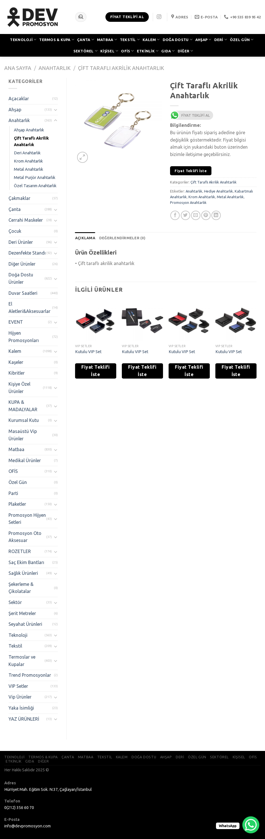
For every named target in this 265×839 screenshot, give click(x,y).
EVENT (16, 322)
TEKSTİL (130, 39)
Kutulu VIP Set (88, 351)
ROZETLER (20, 551)
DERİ (220, 39)
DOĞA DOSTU (177, 39)
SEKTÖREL (85, 51)
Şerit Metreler (22, 613)
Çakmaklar (19, 198)
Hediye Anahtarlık (218, 191)
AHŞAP (203, 39)
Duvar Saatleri (23, 293)
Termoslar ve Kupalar (22, 660)
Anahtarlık (55, 68)
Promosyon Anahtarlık (188, 202)
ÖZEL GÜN (242, 39)
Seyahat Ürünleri (25, 624)
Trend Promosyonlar (30, 675)
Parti (13, 493)
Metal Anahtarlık (28, 169)
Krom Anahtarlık (28, 161)
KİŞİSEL (109, 51)
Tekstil (15, 645)
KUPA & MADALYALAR (23, 406)
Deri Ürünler (21, 242)
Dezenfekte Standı (27, 252)
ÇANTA (85, 39)
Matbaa (16, 449)
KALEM (151, 39)
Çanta (15, 209)
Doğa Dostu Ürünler (21, 278)
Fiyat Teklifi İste (191, 171)
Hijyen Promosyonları (24, 336)
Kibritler (17, 372)
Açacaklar (19, 98)
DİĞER (185, 51)
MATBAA (107, 39)
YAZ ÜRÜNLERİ (24, 718)
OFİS (127, 51)
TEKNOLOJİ (23, 39)
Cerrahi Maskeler (26, 220)
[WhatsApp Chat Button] (250, 824)
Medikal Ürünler (25, 460)
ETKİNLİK (148, 51)
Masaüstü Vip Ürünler (23, 435)
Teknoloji (18, 635)
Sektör (15, 602)
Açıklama (85, 238)
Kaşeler (16, 362)
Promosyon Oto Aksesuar (25, 537)
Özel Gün (18, 482)
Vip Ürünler (20, 696)
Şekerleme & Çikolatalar (21, 588)
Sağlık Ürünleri (23, 573)
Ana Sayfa (17, 68)
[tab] (85, 238)
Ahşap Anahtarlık (29, 130)
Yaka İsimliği (21, 707)
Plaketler (17, 504)
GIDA (168, 51)
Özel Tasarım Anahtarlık (35, 185)
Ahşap (15, 109)
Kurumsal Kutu (24, 420)
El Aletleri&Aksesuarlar (29, 307)
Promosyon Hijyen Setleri (27, 519)
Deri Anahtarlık (27, 153)
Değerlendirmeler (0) (122, 238)
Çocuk (15, 231)
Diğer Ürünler (22, 263)
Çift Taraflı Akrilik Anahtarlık (121, 68)
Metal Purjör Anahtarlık (34, 177)
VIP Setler (18, 686)
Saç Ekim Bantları (26, 562)
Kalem (15, 351)
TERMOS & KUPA (56, 39)
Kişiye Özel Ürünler (19, 387)
